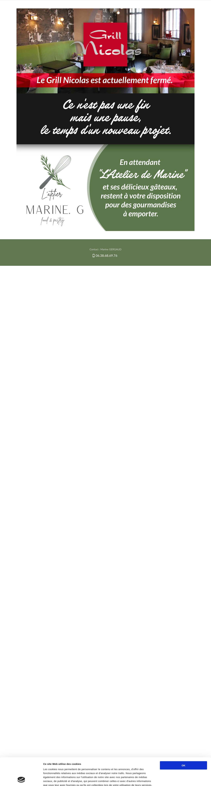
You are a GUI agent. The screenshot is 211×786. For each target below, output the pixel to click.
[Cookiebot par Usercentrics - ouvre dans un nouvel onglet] (21, 779)
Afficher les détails (181, 779)
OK (183, 739)
